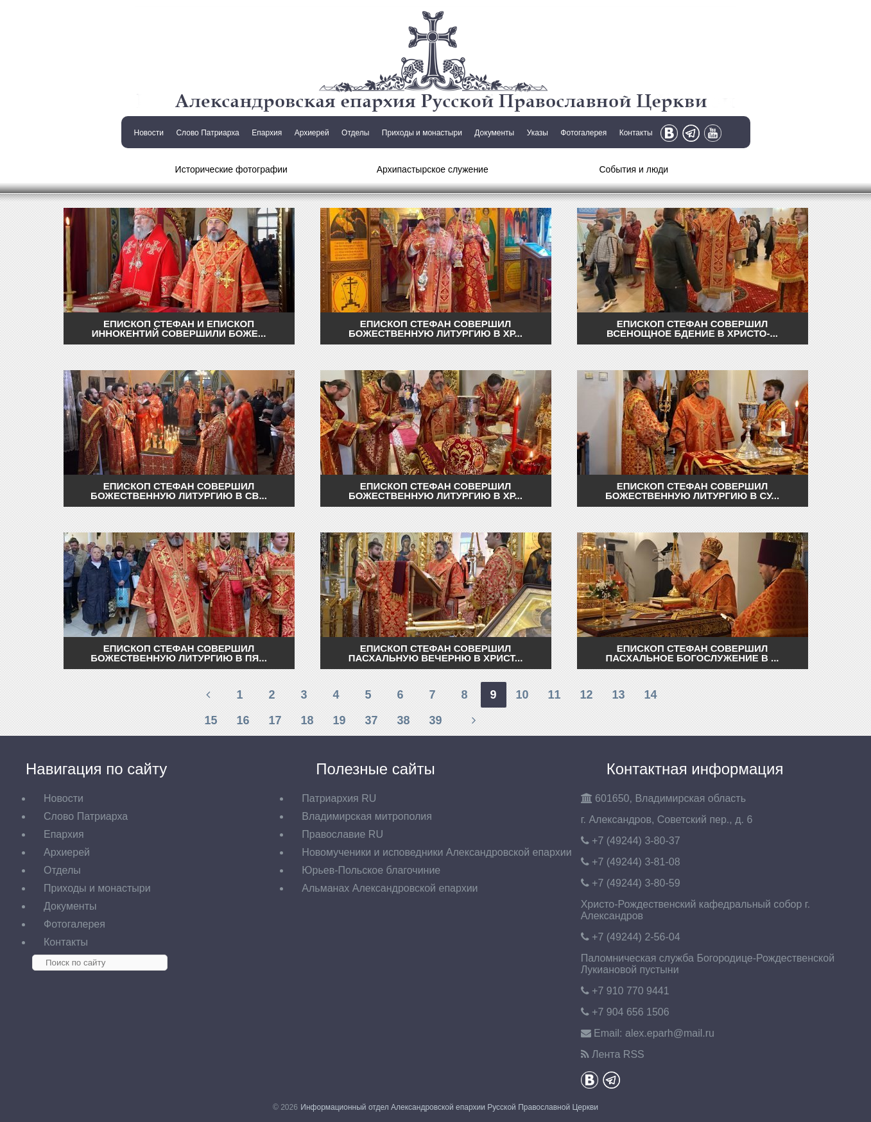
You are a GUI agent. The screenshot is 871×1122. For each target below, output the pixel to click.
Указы (537, 132)
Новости (149, 132)
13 (618, 694)
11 (554, 694)
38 (403, 720)
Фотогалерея (583, 132)
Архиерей (312, 132)
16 (242, 720)
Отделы (355, 132)
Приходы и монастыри (422, 132)
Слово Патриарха (207, 132)
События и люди (633, 169)
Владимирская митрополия (367, 816)
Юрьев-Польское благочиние (371, 870)
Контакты (636, 132)
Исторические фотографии (231, 169)
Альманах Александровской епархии (390, 888)
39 (435, 720)
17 (274, 720)
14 (650, 694)
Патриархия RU (339, 798)
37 (371, 720)
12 (586, 694)
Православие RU (342, 834)
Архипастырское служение (432, 169)
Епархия (267, 132)
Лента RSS (618, 1054)
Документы (494, 132)
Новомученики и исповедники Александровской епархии (436, 852)
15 (210, 720)
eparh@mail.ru (669, 1033)
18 (306, 720)
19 (338, 720)
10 (521, 694)
